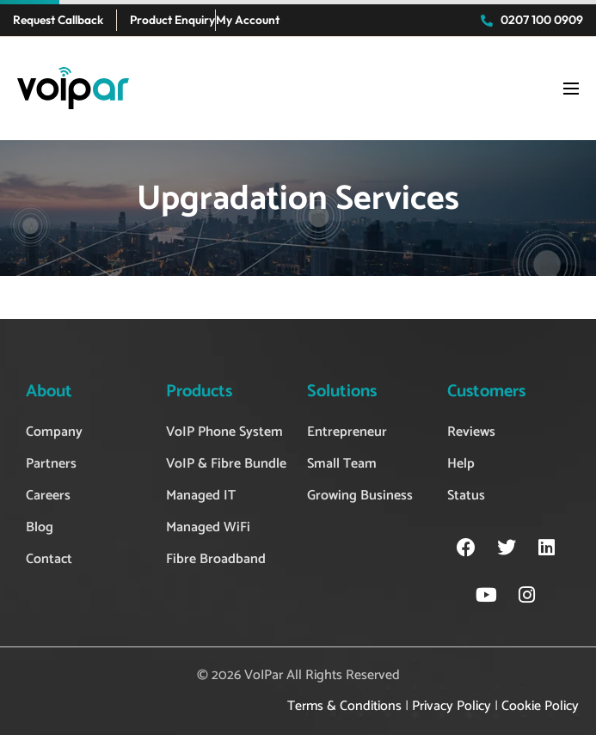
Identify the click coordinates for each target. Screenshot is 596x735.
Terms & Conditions (344, 706)
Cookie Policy (540, 706)
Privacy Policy (451, 706)
